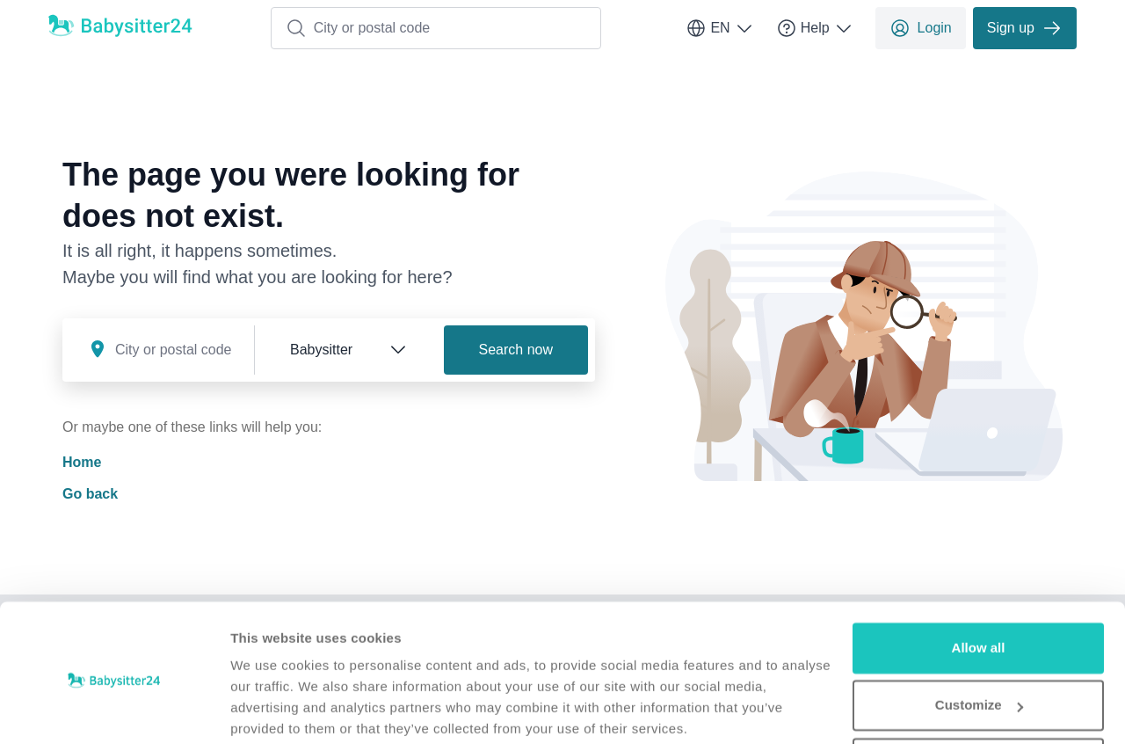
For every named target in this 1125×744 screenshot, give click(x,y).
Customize (979, 637)
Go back (90, 493)
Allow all (978, 580)
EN (720, 28)
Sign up (1025, 28)
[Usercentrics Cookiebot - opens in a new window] (114, 710)
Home (81, 462)
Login (920, 28)
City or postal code (358, 28)
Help (815, 28)
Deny (978, 695)
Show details (271, 709)
